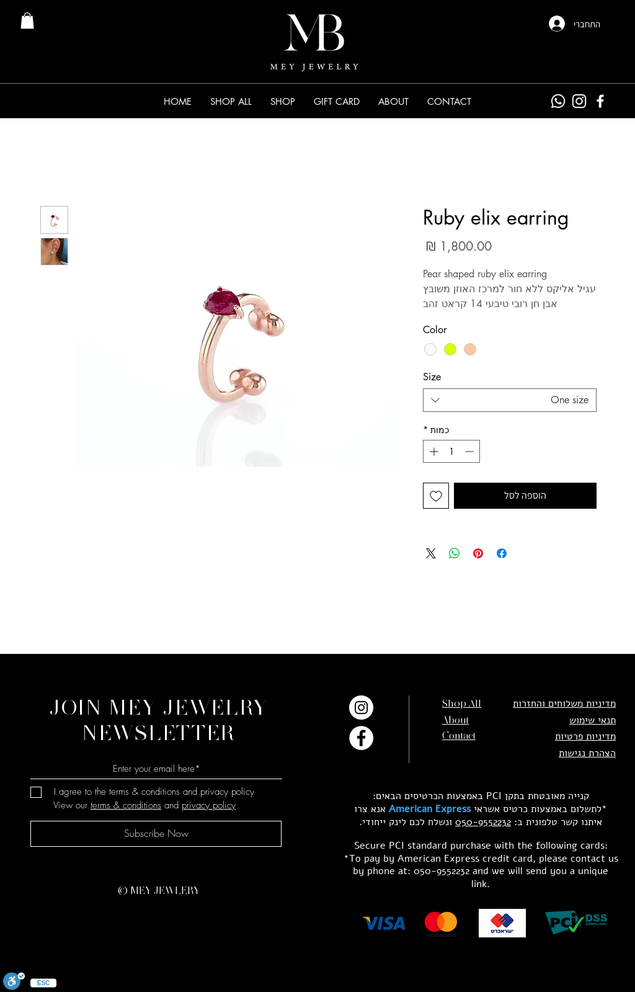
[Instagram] (579, 101)
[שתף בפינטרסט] (478, 553)
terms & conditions (126, 805)
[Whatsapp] (558, 101)
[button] (282, 101)
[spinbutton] (451, 451)
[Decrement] (470, 451)
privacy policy (209, 805)
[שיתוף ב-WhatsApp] (454, 553)
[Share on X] (431, 553)
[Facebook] (600, 101)
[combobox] (510, 400)
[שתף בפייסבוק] (501, 553)
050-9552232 (483, 822)
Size (432, 376)
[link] (27, 20)
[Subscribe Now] (156, 834)
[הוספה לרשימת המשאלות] (436, 496)
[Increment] (432, 451)
